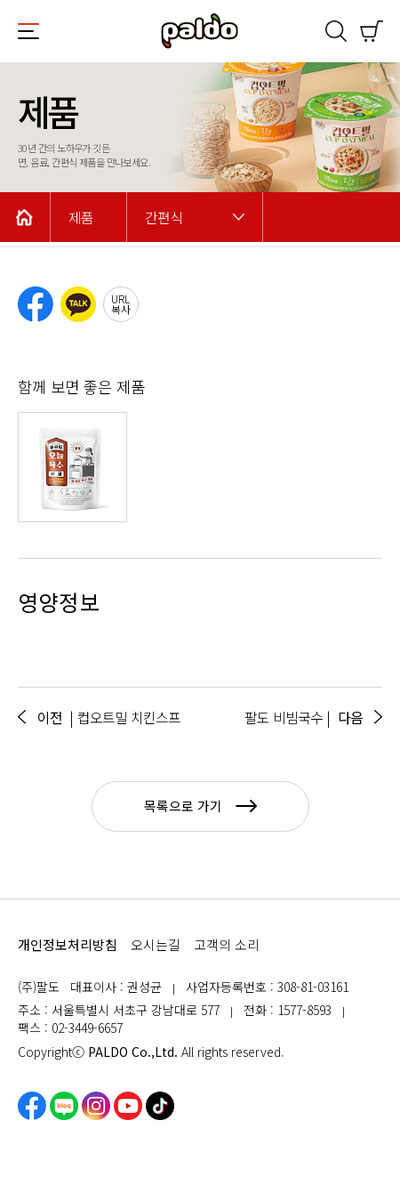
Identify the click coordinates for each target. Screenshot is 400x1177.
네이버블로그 (64, 1106)
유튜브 (128, 1106)
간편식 (163, 217)
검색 (336, 31)
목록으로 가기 (200, 805)
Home (25, 217)
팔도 (200, 31)
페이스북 (32, 1106)
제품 (80, 217)
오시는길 (155, 944)
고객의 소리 (227, 944)
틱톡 (160, 1106)
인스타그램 (96, 1106)
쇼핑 (371, 31)
